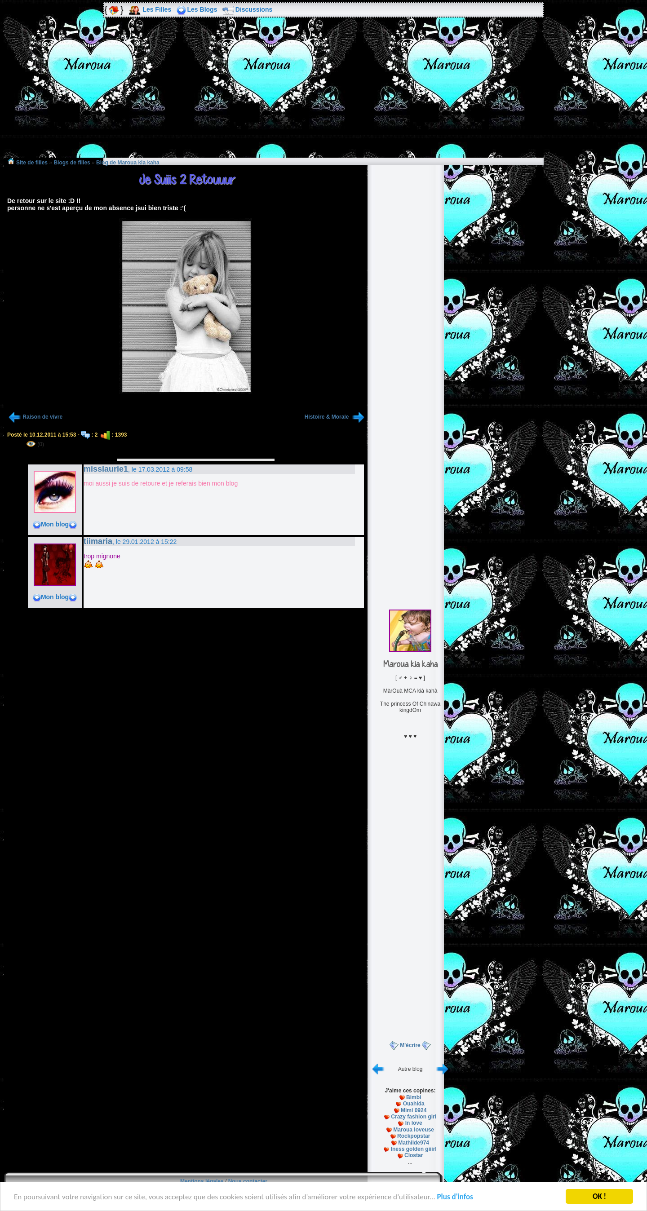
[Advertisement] (323, 94)
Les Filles (156, 9)
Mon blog (55, 524)
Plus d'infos (455, 1197)
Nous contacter (247, 1181)
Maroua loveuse (413, 1130)
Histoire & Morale (327, 417)
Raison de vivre (42, 417)
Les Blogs (202, 9)
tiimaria (98, 541)
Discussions (253, 9)
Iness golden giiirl (414, 1149)
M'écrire (410, 1045)
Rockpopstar (413, 1136)
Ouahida (414, 1104)
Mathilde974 (413, 1143)
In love (413, 1123)
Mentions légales (202, 1181)
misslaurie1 (106, 468)
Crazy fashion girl (413, 1117)
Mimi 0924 (413, 1110)
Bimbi (413, 1097)
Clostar (413, 1155)
